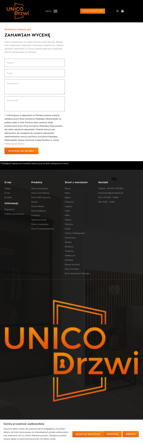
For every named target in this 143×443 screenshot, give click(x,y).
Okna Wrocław (72, 269)
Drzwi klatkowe (38, 211)
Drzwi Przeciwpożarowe (42, 229)
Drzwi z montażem (40, 224)
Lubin (67, 211)
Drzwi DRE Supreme (40, 197)
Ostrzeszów (70, 238)
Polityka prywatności (14, 214)
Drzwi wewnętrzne (40, 193)
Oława (68, 220)
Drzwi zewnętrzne (39, 188)
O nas (7, 193)
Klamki (34, 202)
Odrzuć (96, 432)
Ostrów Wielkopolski (74, 233)
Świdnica (69, 247)
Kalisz (67, 193)
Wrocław (69, 260)
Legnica (68, 206)
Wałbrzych (70, 256)
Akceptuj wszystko (123, 432)
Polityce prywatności (14, 143)
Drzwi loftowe (37, 206)
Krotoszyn (69, 202)
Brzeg (67, 188)
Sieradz (68, 242)
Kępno (68, 197)
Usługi (7, 188)
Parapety (35, 215)
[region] (71, 429)
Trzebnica (69, 251)
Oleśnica (69, 224)
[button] (51, 11)
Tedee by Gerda (38, 220)
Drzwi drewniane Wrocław (77, 273)
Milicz (67, 215)
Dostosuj (75, 432)
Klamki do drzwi (72, 265)
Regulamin (9, 209)
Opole (68, 229)
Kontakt (8, 197)
